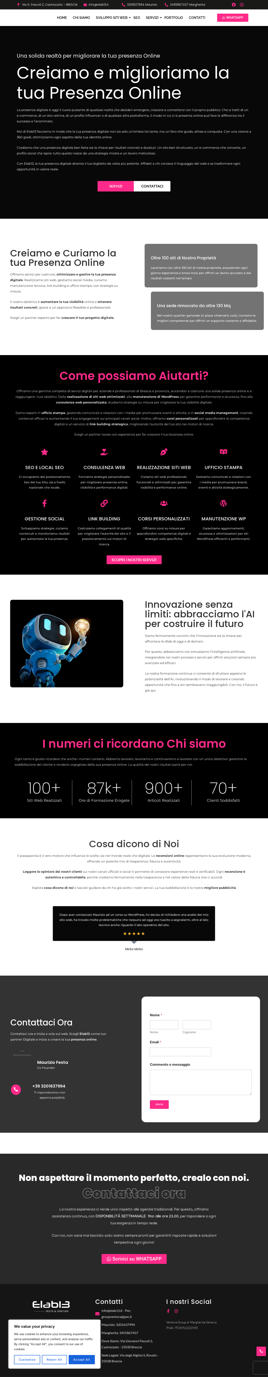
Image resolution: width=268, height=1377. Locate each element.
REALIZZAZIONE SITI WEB (164, 467)
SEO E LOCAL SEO (44, 467)
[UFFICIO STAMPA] (223, 452)
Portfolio (173, 18)
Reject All (54, 1359)
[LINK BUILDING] (104, 504)
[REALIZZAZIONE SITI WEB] (164, 452)
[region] (54, 1344)
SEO (136, 18)
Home (62, 18)
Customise (27, 1359)
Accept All (81, 1359)
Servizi (152, 18)
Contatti (197, 18)
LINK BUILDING (104, 519)
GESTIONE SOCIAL (44, 519)
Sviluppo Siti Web (112, 18)
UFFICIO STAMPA (223, 467)
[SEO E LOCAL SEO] (44, 452)
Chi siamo (81, 18)
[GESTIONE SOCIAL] (44, 504)
